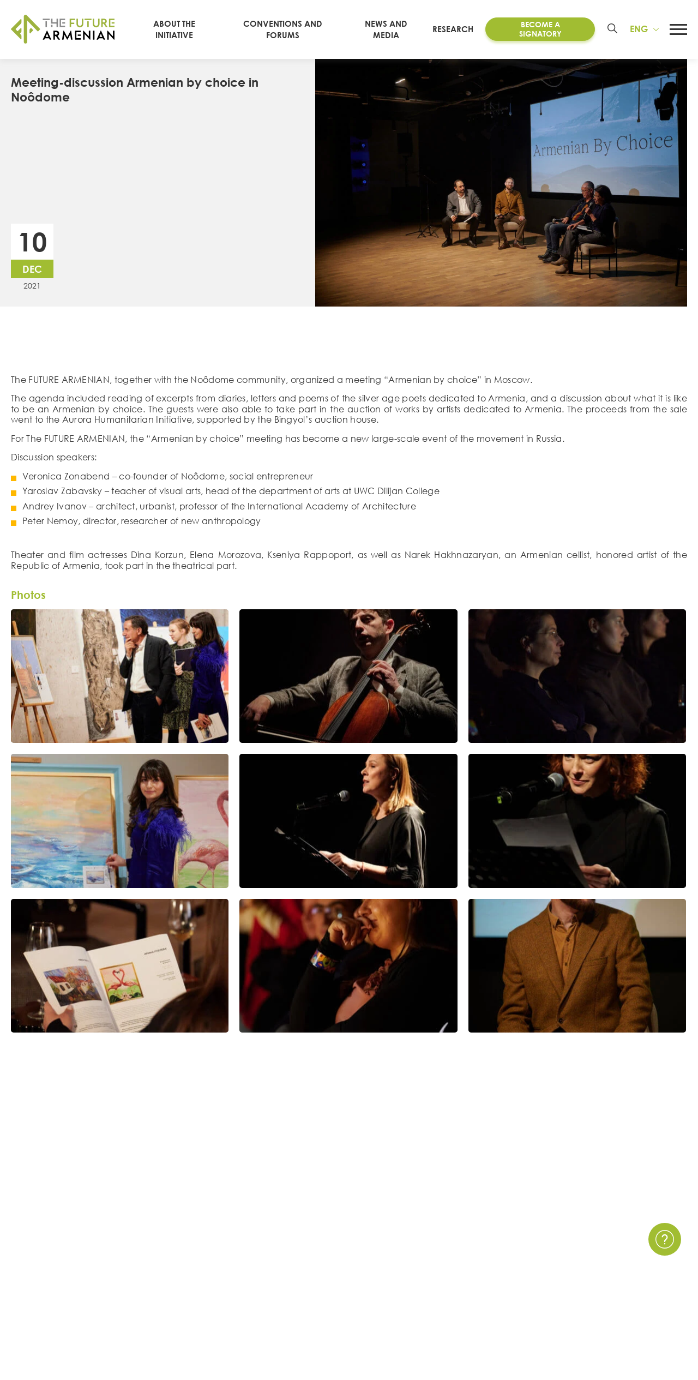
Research (452, 29)
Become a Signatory (540, 29)
